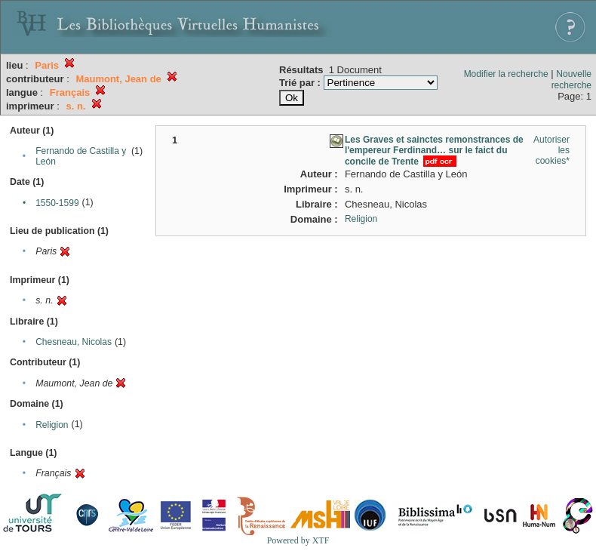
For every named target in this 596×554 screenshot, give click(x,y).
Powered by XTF (298, 540)
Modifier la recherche (506, 74)
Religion (51, 425)
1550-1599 (56, 203)
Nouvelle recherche (571, 80)
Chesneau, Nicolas (73, 342)
